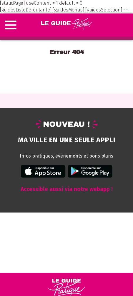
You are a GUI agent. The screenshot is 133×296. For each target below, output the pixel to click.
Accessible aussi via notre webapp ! (67, 189)
